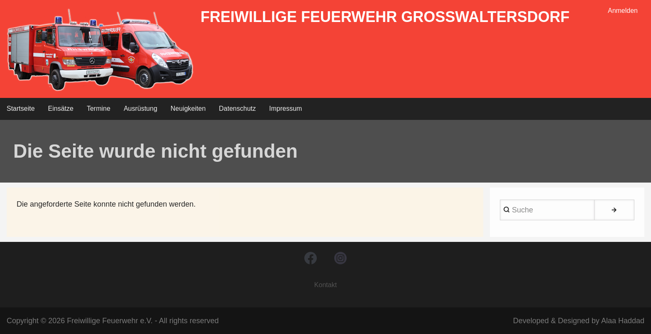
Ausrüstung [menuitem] (140, 108)
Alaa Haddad (622, 321)
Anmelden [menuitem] (623, 10)
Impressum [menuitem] (285, 108)
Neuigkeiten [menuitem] (188, 108)
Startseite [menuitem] (21, 108)
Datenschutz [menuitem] (237, 108)
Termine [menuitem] (98, 108)
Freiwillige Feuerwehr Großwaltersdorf (385, 16)
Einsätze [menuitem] (60, 108)
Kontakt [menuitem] (325, 284)
